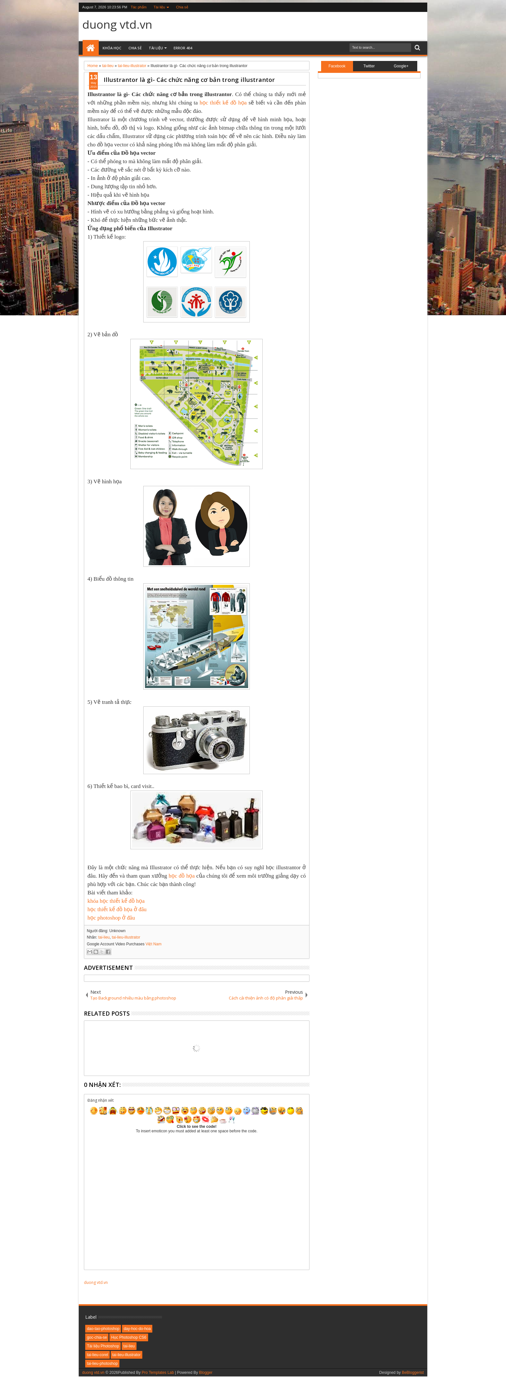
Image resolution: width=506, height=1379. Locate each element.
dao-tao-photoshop (103, 1328)
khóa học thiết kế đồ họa (116, 901)
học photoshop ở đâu (111, 918)
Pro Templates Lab (158, 1372)
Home (91, 48)
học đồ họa (182, 876)
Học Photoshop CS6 (128, 1337)
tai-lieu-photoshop (102, 1363)
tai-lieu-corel (97, 1355)
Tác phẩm (139, 7)
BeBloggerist (413, 1372)
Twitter (369, 66)
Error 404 (183, 47)
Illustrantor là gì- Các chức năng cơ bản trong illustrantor (189, 79)
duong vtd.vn (117, 24)
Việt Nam (153, 944)
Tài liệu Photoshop (103, 1346)
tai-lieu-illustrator (126, 937)
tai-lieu (103, 937)
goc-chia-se (97, 1337)
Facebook (337, 66)
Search (416, 48)
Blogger (205, 1372)
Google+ (401, 66)
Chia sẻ (182, 7)
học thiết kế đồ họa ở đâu (117, 909)
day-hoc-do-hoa (137, 1328)
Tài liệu (159, 7)
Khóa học (112, 47)
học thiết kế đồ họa (223, 103)
